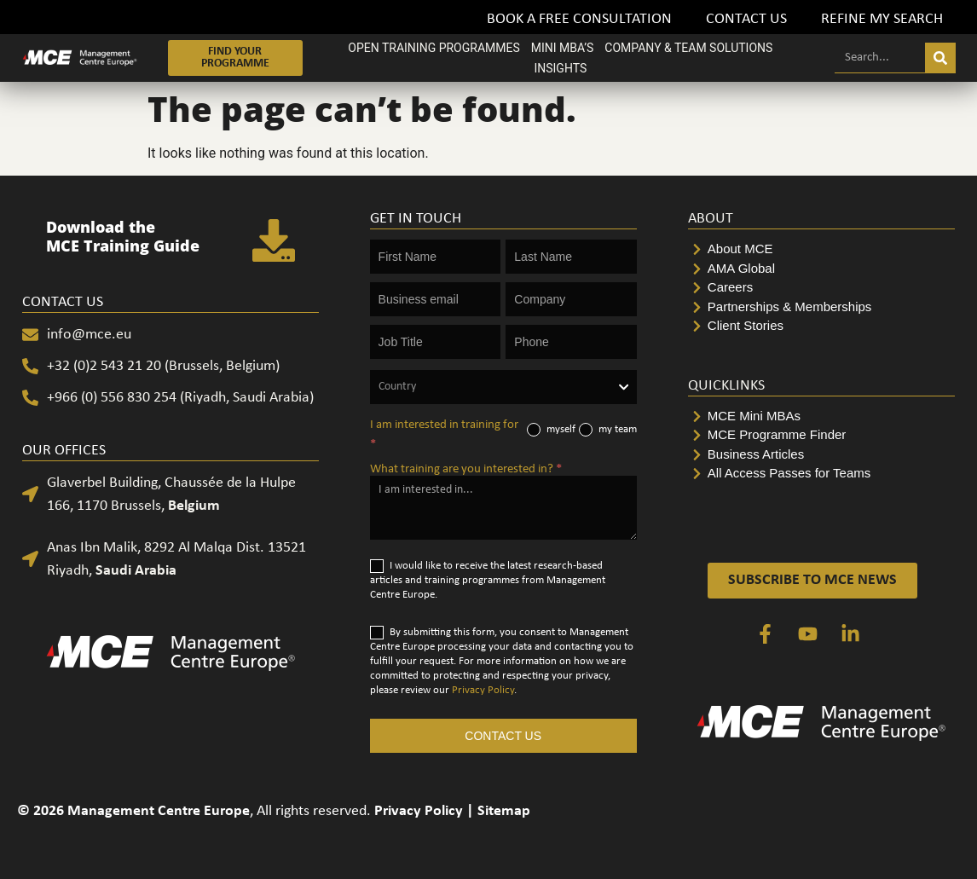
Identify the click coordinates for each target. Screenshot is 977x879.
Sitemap (503, 811)
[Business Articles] (821, 455)
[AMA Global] (821, 269)
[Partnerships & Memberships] (821, 307)
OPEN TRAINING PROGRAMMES (433, 48)
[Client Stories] (821, 326)
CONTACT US (503, 736)
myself (551, 430)
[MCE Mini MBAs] (821, 416)
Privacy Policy (483, 690)
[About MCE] (821, 249)
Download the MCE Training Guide (122, 236)
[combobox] (503, 387)
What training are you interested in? (466, 469)
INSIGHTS (560, 68)
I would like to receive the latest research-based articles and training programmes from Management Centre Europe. (487, 579)
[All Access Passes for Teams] (821, 473)
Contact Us (746, 19)
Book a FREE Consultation (579, 19)
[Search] (940, 57)
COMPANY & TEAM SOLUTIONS (688, 48)
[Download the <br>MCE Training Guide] (273, 240)
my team (608, 430)
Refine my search (882, 19)
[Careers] (821, 288)
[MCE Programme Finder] (821, 435)
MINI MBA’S (562, 48)
